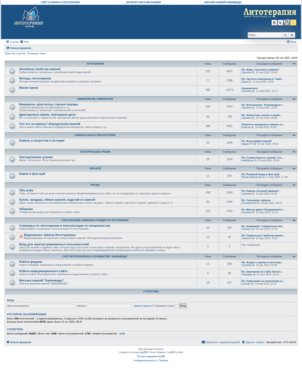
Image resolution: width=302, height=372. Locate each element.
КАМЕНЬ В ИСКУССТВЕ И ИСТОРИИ (95, 135)
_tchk (121, 333)
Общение (26, 209)
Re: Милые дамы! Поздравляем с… (264, 209)
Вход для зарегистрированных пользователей (54, 244)
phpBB (143, 352)
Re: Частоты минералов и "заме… (263, 79)
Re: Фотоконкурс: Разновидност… (263, 105)
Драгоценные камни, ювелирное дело (47, 114)
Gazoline (246, 72)
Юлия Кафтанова (252, 177)
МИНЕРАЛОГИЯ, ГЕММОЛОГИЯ (95, 99)
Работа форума (30, 261)
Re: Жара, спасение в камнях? (260, 69)
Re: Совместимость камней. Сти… (263, 157)
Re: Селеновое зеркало (256, 200)
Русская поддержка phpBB (151, 356)
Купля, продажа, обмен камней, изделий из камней (57, 199)
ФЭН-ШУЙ (95, 168)
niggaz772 (247, 143)
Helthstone (248, 160)
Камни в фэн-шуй (32, 173)
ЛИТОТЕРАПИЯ (95, 64)
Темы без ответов (15, 53)
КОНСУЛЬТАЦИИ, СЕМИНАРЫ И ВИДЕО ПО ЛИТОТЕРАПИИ (95, 220)
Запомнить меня (166, 305)
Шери (245, 81)
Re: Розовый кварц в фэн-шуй (260, 174)
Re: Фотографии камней (256, 141)
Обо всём (26, 190)
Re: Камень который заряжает (260, 191)
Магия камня (28, 87)
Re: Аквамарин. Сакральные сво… (263, 226)
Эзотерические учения (36, 157)
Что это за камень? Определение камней (49, 124)
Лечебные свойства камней (39, 69)
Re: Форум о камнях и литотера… (262, 262)
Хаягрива (247, 274)
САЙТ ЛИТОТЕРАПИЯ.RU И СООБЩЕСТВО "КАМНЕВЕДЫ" (95, 256)
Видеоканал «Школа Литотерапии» (50, 235)
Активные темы (36, 53)
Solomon (246, 229)
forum (160, 349)
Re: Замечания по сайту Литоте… (262, 271)
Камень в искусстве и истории (42, 140)
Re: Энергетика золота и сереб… (262, 115)
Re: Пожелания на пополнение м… (263, 281)
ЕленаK (246, 283)
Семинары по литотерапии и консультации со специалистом (64, 225)
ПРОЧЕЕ (95, 185)
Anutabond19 (249, 203)
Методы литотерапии (35, 78)
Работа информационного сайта (43, 271)
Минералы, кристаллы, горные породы (48, 104)
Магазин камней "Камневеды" (41, 280)
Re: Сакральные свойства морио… (263, 235)
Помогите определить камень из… (263, 124)
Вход (10, 300)
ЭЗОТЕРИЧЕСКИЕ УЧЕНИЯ (95, 152)
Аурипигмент (250, 88)
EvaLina (246, 127)
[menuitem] (24, 42)
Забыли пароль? (143, 305)
